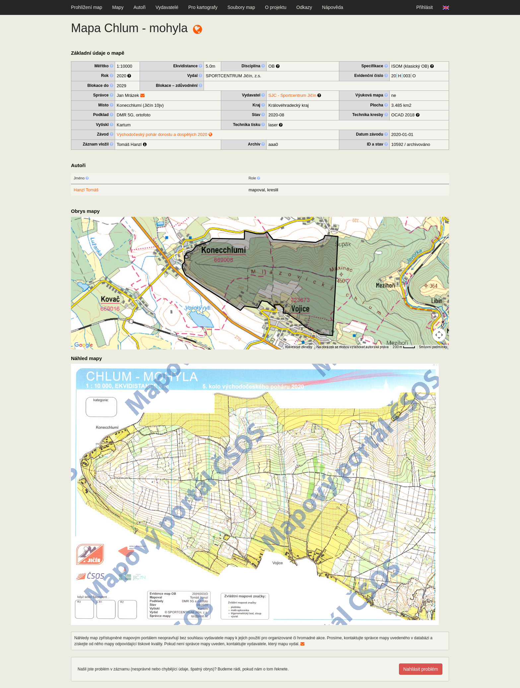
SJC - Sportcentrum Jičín (292, 95)
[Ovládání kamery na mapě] (439, 335)
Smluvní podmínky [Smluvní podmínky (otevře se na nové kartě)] (433, 347)
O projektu (276, 7)
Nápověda (332, 7)
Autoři (139, 7)
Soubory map (241, 7)
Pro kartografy (203, 7)
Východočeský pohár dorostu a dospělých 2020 (164, 134)
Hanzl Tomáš (86, 189)
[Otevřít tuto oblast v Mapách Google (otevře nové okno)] (84, 345)
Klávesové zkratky (298, 347)
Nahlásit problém (420, 669)
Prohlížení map (86, 7)
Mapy (117, 7)
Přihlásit (424, 7)
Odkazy (304, 7)
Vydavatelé (167, 7)
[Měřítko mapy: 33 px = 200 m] (404, 347)
